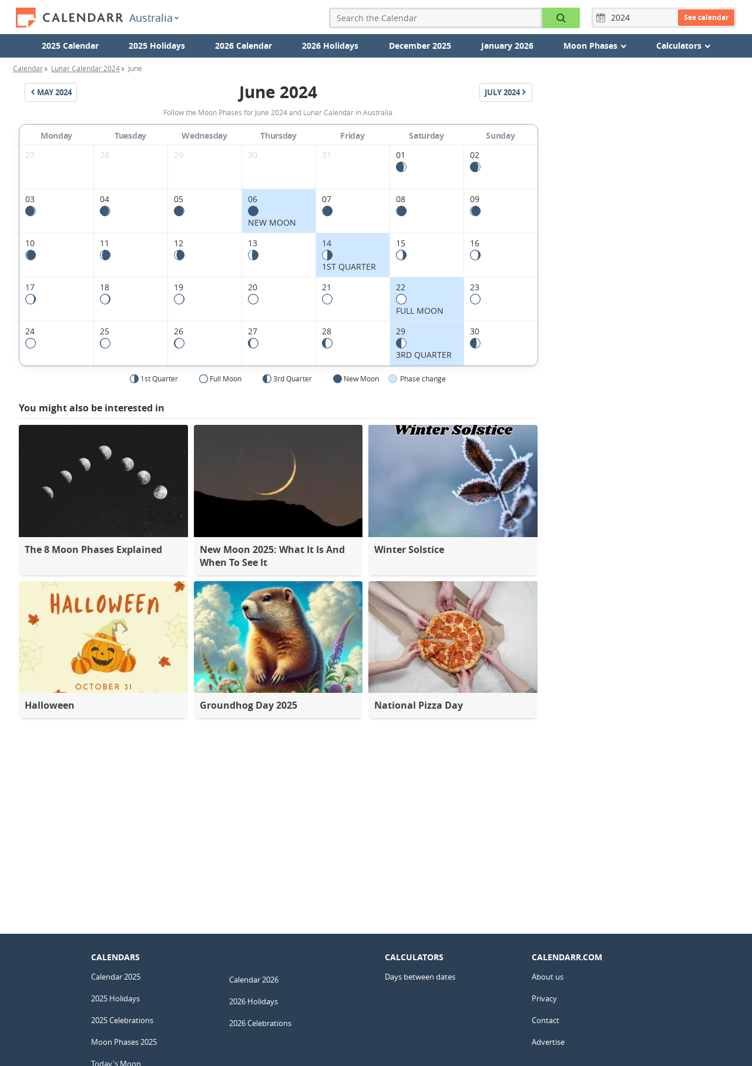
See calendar (706, 17)
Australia (154, 18)
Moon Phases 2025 (124, 1042)
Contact (545, 1020)
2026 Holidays (330, 45)
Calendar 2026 (253, 979)
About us (547, 976)
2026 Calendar (243, 45)
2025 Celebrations (122, 1020)
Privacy (544, 998)
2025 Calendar (70, 45)
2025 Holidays (157, 45)
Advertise (548, 1042)
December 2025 (420, 45)
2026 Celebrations (260, 1023)
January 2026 (507, 45)
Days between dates (420, 976)
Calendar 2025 (115, 976)
